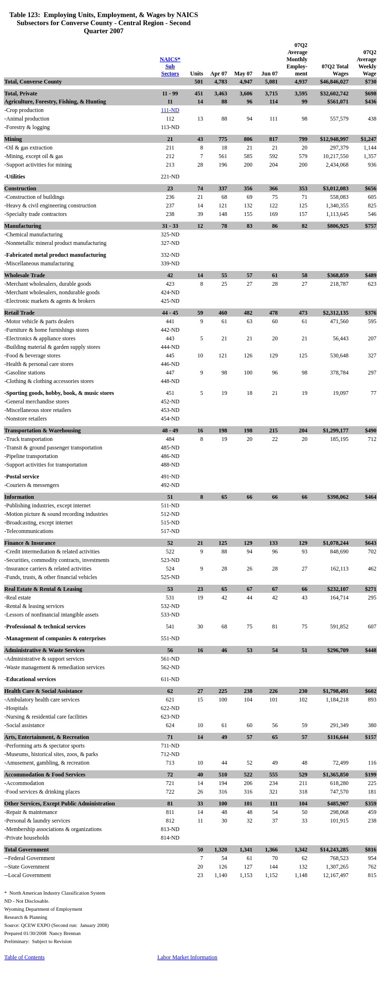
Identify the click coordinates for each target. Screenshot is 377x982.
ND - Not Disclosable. (26, 901)
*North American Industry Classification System (54, 893)
